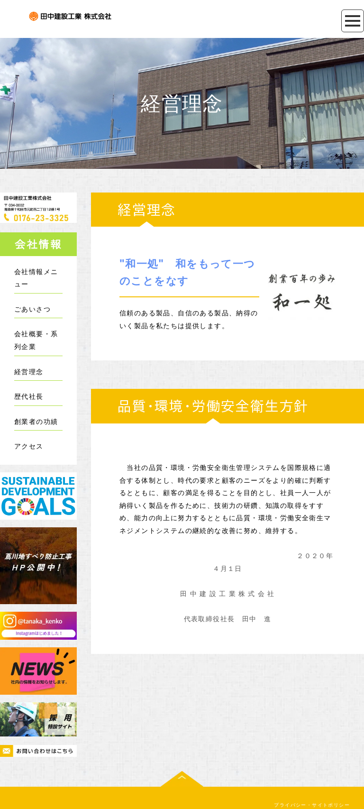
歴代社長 (29, 396)
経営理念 (29, 371)
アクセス (29, 445)
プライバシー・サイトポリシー (312, 781)
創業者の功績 (36, 421)
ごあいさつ (32, 308)
